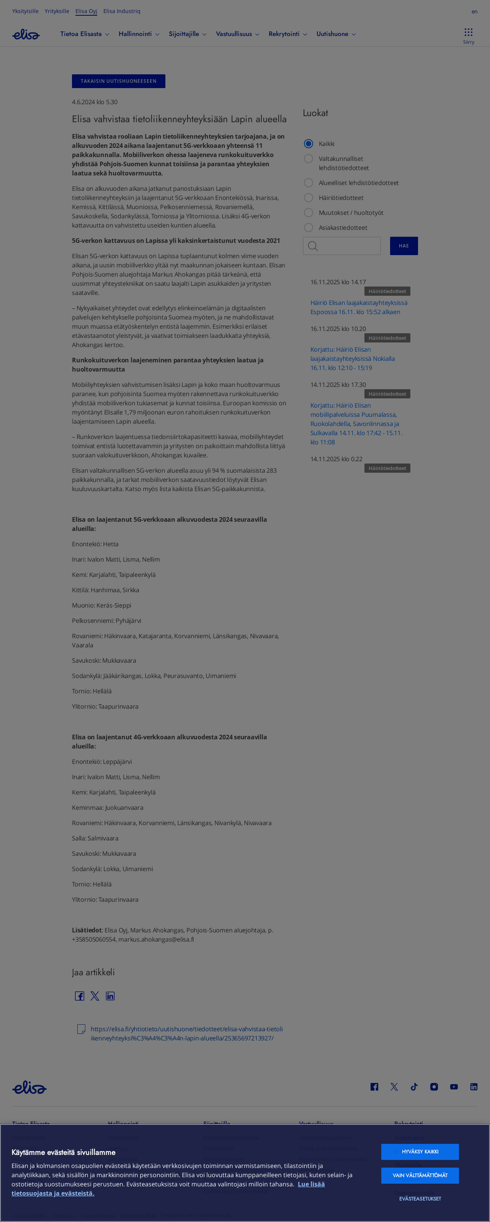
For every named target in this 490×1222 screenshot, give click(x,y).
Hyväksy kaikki (420, 1151)
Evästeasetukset (420, 1198)
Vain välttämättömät (420, 1175)
